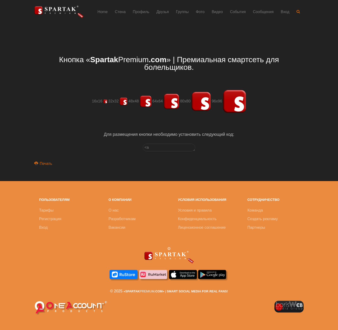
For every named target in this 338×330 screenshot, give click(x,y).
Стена (120, 12)
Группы (182, 12)
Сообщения (263, 12)
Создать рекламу (262, 219)
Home (102, 12)
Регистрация (50, 219)
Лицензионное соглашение (202, 227)
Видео (217, 12)
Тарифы (46, 210)
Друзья (162, 12)
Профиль (141, 12)
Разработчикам (122, 219)
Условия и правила (195, 210)
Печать (43, 164)
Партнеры (256, 227)
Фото (200, 12)
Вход (285, 12)
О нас (113, 210)
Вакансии (116, 227)
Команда (255, 210)
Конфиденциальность (197, 219)
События (238, 12)
